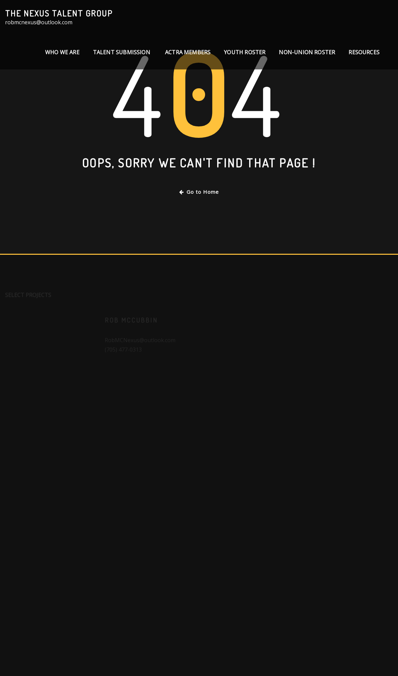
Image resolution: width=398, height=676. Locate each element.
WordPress (206, 661)
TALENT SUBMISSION (122, 52)
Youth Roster (244, 52)
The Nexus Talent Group (59, 13)
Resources (364, 52)
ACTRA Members (187, 52)
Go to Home (199, 191)
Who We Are (62, 52)
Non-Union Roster (307, 52)
